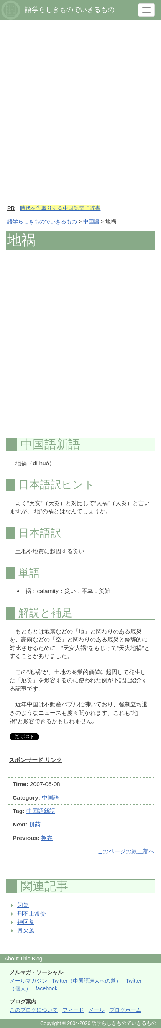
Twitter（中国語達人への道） (86, 981)
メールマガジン (28, 981)
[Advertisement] (80, 116)
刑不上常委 (31, 913)
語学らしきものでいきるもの (42, 221)
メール (97, 1010)
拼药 (35, 824)
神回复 (25, 922)
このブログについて (34, 1010)
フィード (73, 1010)
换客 (47, 838)
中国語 (91, 221)
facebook (47, 988)
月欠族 (25, 930)
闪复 (23, 905)
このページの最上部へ (125, 851)
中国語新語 (40, 811)
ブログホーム (125, 1010)
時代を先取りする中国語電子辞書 (60, 208)
